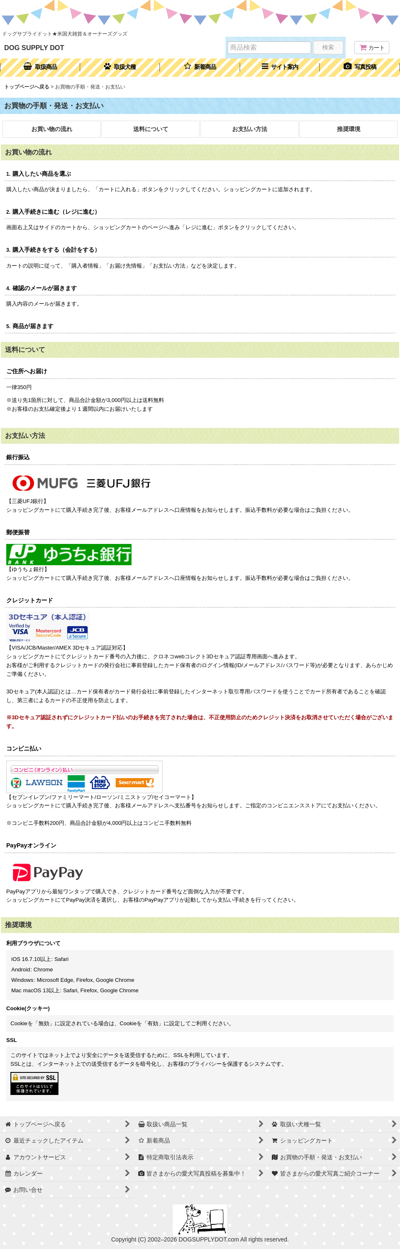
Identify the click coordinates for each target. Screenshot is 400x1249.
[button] (280, 67)
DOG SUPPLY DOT (34, 47)
